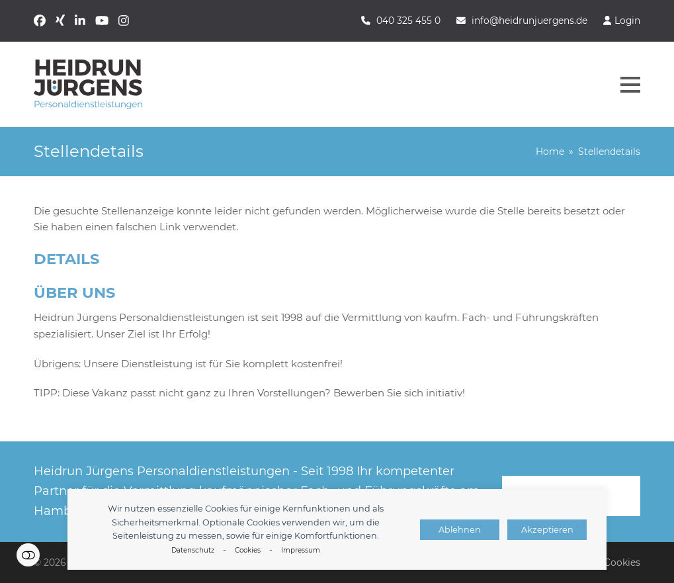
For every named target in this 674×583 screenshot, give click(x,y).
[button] (630, 85)
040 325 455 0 (408, 20)
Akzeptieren (547, 530)
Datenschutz (192, 550)
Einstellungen (28, 554)
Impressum (300, 550)
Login (627, 20)
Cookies (248, 550)
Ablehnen (460, 530)
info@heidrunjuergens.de (529, 20)
